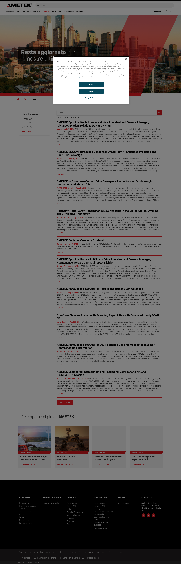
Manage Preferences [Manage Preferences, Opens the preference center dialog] (91, 98)
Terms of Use (88, 78)
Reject (91, 91)
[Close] (126, 59)
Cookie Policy (78, 78)
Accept (91, 84)
